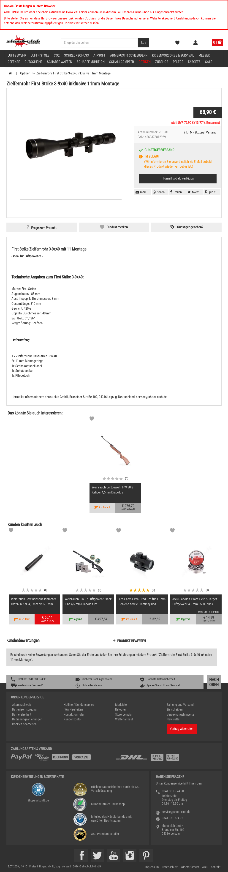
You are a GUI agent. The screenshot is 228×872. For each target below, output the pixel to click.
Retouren (121, 709)
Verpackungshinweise (180, 714)
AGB (205, 867)
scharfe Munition (91, 62)
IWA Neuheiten (73, 709)
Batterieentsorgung (24, 709)
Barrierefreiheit (21, 714)
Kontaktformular (74, 714)
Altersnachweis (21, 704)
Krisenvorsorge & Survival (173, 55)
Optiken (144, 62)
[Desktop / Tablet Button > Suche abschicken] (143, 42)
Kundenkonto (72, 719)
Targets (194, 62)
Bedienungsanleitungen (27, 719)
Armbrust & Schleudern (128, 55)
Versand (211, 132)
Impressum (151, 867)
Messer (204, 55)
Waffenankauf (124, 719)
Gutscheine (33, 62)
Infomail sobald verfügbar (178, 178)
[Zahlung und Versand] (166, 759)
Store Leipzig (123, 714)
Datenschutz (170, 867)
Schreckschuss (76, 55)
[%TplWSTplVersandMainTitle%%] (62, 759)
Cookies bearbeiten (24, 724)
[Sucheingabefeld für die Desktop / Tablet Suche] (99, 42)
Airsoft (99, 55)
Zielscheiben (175, 709)
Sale (208, 62)
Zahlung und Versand (180, 704)
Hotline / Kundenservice (79, 704)
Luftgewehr (17, 55)
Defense (14, 62)
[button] (209, 192)
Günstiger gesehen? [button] (190, 227)
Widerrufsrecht (190, 867)
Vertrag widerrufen (181, 728)
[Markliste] (92, 419)
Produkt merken (117, 227)
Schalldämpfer (121, 62)
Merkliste (121, 704)
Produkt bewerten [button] (131, 641)
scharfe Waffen (59, 62)
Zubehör (161, 62)
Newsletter (173, 719)
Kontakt (215, 867)
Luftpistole (40, 55)
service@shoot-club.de (176, 812)
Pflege (178, 62)
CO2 (57, 55)
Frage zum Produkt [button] (43, 228)
